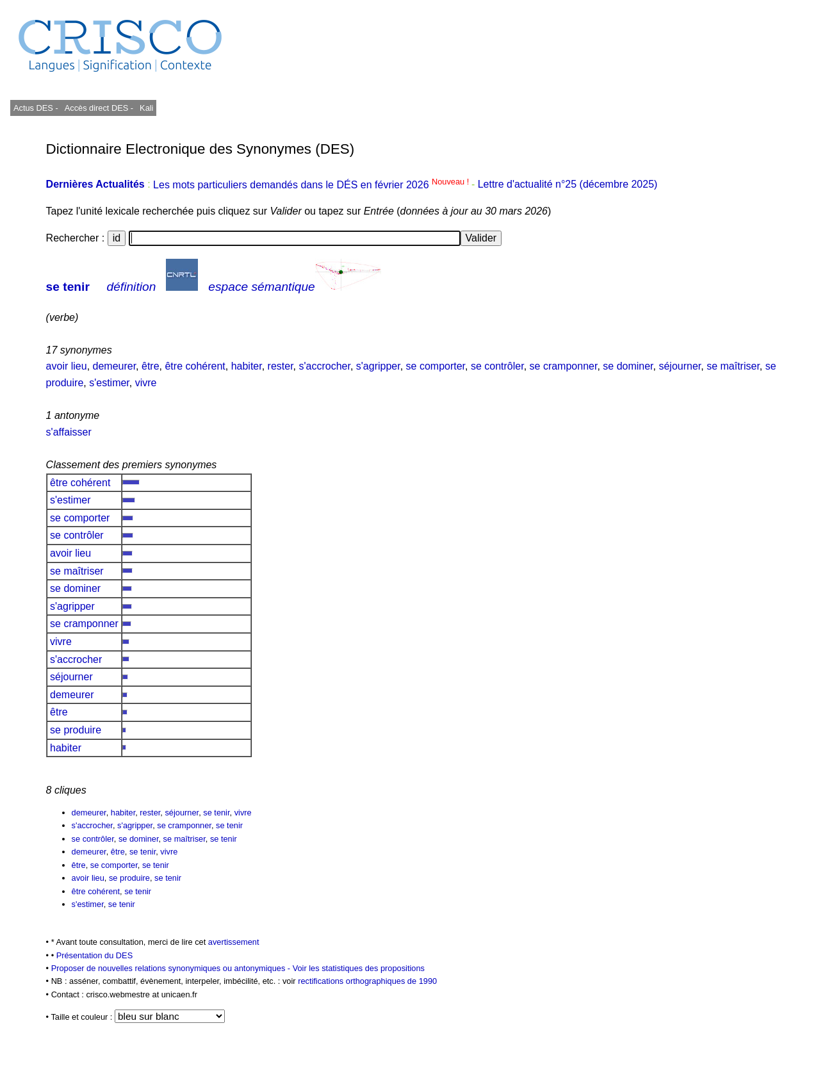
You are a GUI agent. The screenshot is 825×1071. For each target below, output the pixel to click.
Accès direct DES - (99, 108)
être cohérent (195, 366)
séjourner (679, 366)
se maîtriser (733, 366)
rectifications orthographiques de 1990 (367, 981)
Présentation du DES (94, 955)
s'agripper (378, 366)
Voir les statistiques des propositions (359, 968)
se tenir (68, 286)
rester (280, 366)
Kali (146, 108)
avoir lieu (66, 366)
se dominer (628, 366)
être (150, 366)
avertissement (233, 942)
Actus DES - (35, 108)
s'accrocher (324, 366)
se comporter (435, 366)
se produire (75, 729)
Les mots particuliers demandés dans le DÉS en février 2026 (312, 184)
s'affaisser (69, 432)
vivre (146, 382)
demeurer (114, 366)
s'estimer (109, 382)
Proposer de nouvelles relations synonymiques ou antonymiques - (172, 968)
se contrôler (497, 366)
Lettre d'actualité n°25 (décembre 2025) (568, 184)
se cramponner (564, 366)
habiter (246, 366)
